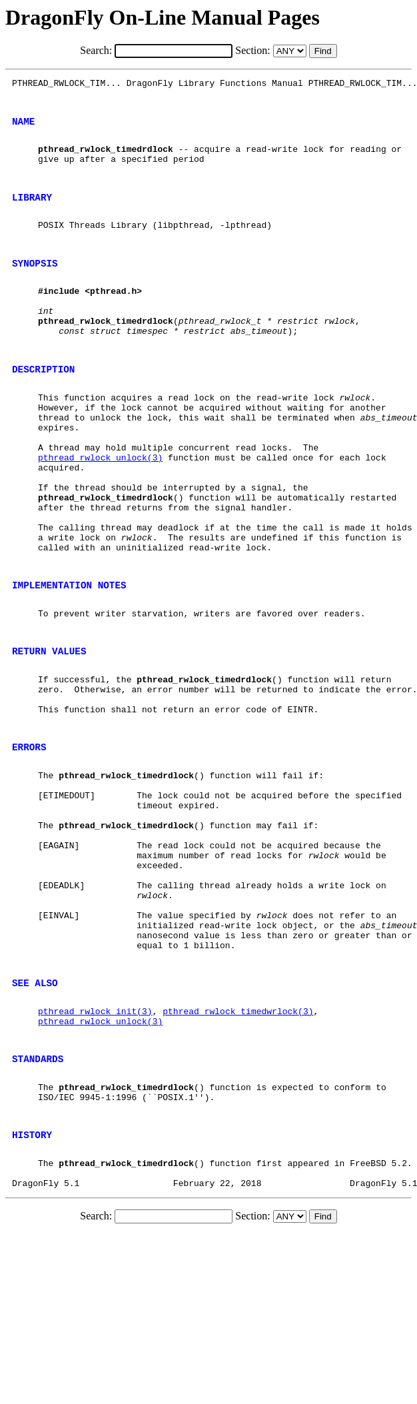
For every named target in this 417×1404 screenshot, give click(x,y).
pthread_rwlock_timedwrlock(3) (238, 1157)
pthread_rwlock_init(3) (95, 1157)
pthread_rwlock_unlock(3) (100, 513)
